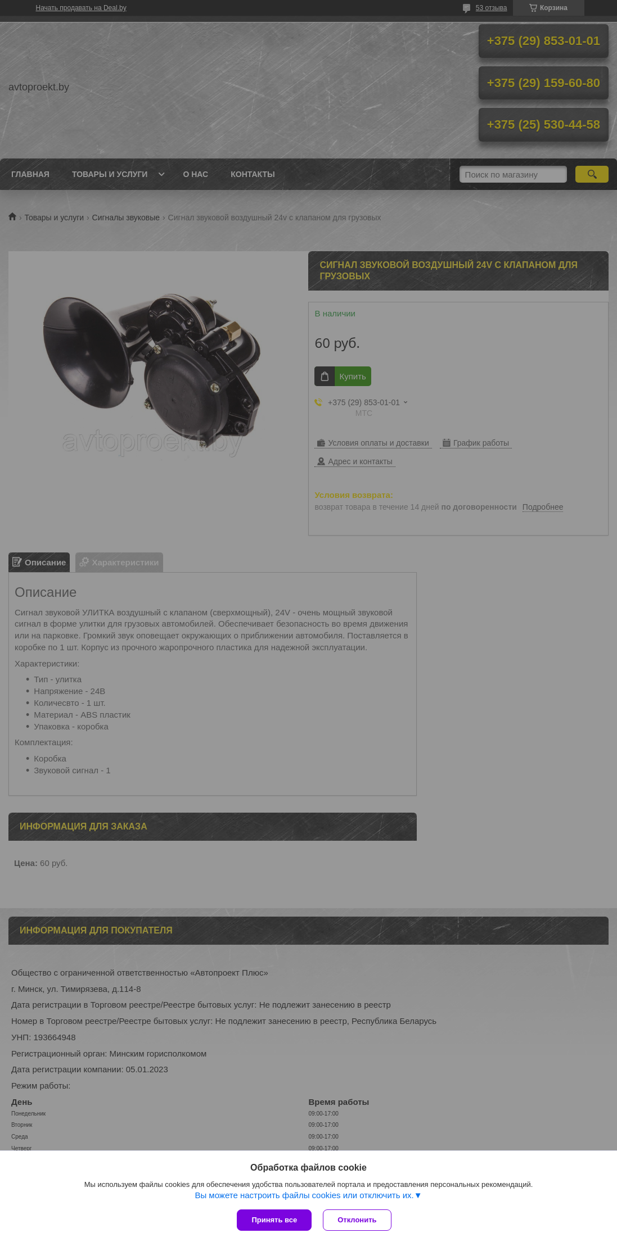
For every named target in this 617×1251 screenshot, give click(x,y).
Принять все (274, 1220)
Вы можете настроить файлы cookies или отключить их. (304, 1195)
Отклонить (356, 1220)
